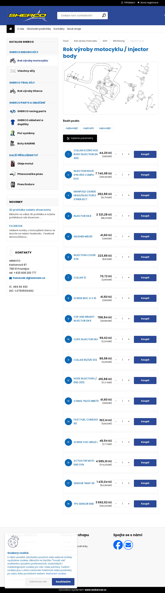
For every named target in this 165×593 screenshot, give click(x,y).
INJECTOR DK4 (82, 216)
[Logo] (29, 16)
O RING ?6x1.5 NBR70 (86, 401)
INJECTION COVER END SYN (87, 257)
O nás (20, 29)
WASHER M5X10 (83, 236)
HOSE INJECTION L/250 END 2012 (88, 380)
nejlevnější (72, 128)
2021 (105, 40)
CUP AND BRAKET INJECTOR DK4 (84, 318)
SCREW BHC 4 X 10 (85, 298)
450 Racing (119, 40)
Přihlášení (129, 2)
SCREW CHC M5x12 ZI (86, 442)
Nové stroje (74, 29)
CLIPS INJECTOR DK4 (86, 339)
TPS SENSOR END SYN (86, 503)
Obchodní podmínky (39, 29)
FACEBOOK (16, 226)
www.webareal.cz (95, 589)
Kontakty (59, 29)
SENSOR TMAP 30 (84, 483)
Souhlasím (63, 582)
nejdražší (88, 128)
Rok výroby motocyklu (85, 40)
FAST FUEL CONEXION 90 (86, 421)
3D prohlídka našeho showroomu (30, 210)
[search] (104, 15)
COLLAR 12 (80, 277)
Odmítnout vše (38, 581)
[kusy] (122, 154)
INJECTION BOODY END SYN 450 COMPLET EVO (87, 174)
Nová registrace (149, 2)
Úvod (65, 40)
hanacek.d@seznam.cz (29, 278)
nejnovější (105, 128)
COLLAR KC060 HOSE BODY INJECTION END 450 (86, 154)
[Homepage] (11, 29)
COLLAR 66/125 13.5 (85, 360)
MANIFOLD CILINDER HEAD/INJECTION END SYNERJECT (87, 195)
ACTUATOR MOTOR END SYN (85, 462)
